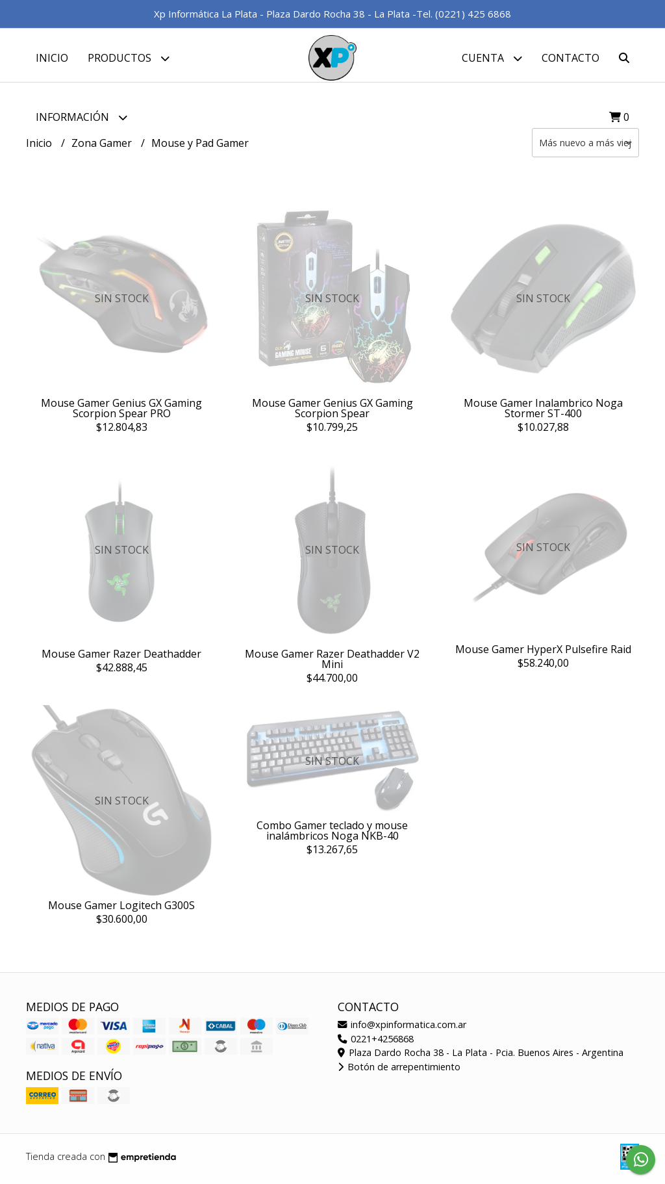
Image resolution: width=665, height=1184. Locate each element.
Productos (128, 58)
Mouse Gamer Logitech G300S (121, 910)
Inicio (52, 58)
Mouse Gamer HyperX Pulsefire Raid (543, 654)
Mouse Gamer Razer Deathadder (121, 659)
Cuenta (492, 58)
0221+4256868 (376, 1043)
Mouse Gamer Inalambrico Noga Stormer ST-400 (543, 412)
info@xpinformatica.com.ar (402, 1029)
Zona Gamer (102, 147)
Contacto (570, 58)
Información (81, 117)
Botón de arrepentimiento (399, 1072)
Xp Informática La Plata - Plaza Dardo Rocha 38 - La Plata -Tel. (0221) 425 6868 (332, 13)
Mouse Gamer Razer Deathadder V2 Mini (332, 664)
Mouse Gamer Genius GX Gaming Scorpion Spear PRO (121, 412)
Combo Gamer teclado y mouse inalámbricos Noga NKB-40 (332, 835)
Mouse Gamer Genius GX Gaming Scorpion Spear (332, 412)
